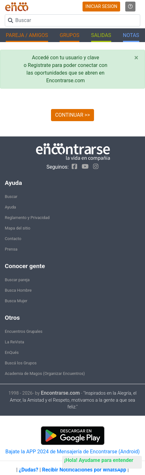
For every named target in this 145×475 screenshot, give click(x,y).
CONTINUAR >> (72, 115)
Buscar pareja (17, 279)
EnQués (12, 352)
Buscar (11, 196)
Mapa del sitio (17, 228)
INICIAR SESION (101, 6)
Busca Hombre (18, 290)
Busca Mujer (16, 300)
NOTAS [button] (131, 35)
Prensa (11, 249)
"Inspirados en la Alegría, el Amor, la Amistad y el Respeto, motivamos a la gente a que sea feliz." (73, 400)
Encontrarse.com (60, 393)
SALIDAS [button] (101, 35)
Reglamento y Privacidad (27, 217)
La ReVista (14, 342)
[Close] (136, 57)
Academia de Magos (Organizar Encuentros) (45, 373)
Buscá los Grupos (21, 363)
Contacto (13, 238)
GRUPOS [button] (69, 35)
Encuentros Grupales (23, 331)
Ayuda (10, 207)
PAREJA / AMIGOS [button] (27, 35)
